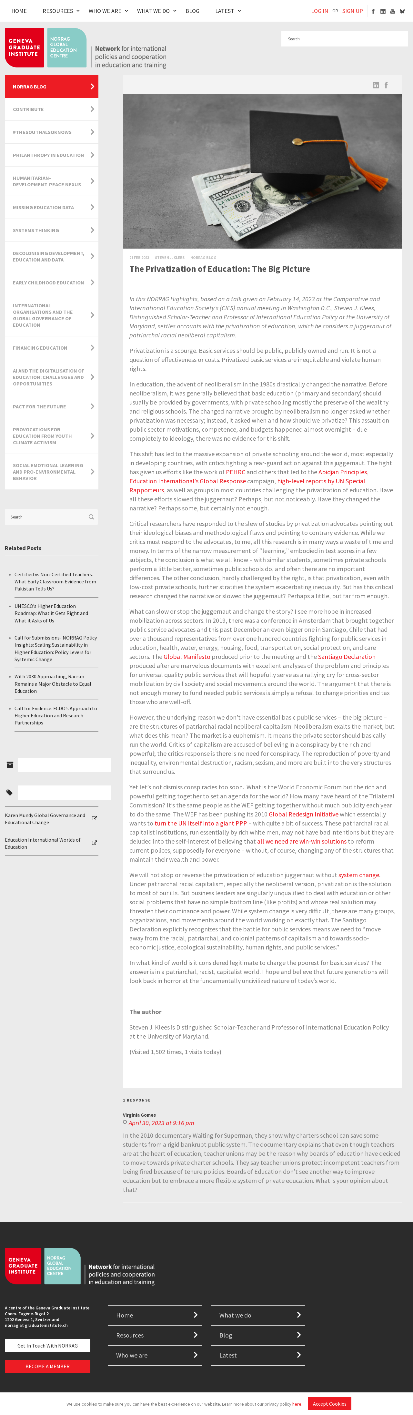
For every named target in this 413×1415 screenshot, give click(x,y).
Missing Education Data (43, 207)
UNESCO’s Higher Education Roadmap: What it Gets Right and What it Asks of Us (51, 613)
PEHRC (235, 472)
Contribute (28, 109)
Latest (224, 11)
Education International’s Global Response (187, 481)
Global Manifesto (187, 656)
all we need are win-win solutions (302, 841)
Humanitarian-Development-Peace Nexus (47, 181)
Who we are (131, 1355)
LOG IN (319, 11)
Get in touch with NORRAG (47, 1345)
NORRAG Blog (29, 86)
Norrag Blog (203, 257)
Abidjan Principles (342, 472)
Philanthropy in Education (48, 155)
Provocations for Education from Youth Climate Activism (42, 436)
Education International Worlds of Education (43, 843)
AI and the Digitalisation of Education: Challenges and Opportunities (48, 377)
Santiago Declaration (347, 656)
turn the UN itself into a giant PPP (201, 823)
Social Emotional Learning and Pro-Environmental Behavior (48, 471)
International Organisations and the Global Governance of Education (43, 315)
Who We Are (105, 11)
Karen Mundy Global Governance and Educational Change (45, 818)
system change (358, 875)
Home (19, 11)
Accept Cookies (330, 1403)
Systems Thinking (36, 230)
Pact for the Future (39, 406)
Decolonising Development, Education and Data (49, 256)
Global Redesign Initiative (303, 814)
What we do (235, 1315)
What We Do (153, 11)
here (296, 1404)
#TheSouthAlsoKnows (42, 132)
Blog (192, 11)
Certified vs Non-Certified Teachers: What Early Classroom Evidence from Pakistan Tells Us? (55, 581)
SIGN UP (352, 11)
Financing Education (40, 347)
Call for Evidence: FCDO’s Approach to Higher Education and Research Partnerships (56, 715)
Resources (58, 11)
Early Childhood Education (48, 282)
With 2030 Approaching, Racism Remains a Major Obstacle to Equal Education (53, 683)
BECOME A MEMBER (47, 1366)
